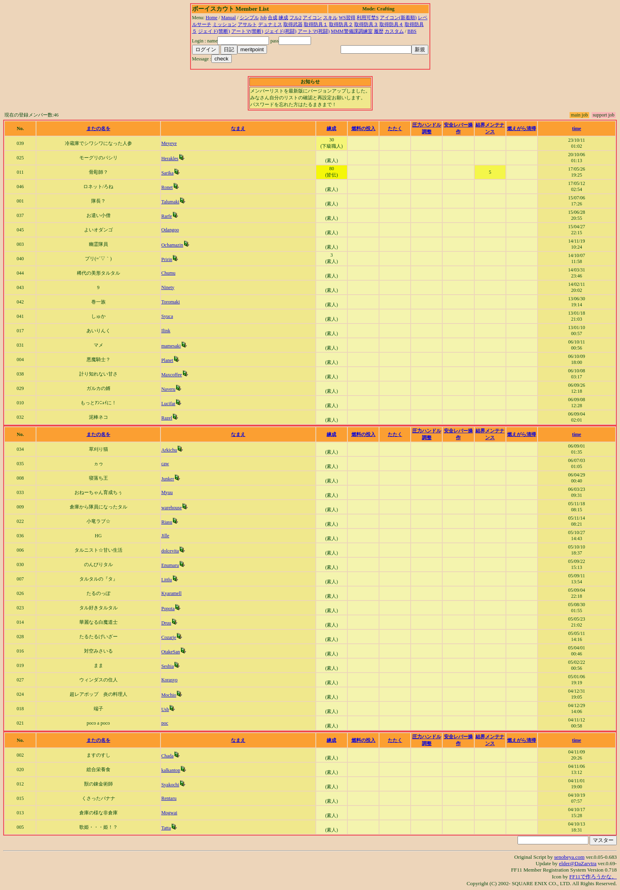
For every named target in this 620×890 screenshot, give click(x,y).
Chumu (168, 273)
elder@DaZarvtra (578, 863)
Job (263, 17)
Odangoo (170, 230)
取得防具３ (366, 24)
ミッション (225, 24)
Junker (167, 479)
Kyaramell (171, 593)
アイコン (312, 17)
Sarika (167, 173)
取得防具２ (341, 24)
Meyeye (169, 143)
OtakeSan (170, 652)
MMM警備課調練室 (352, 31)
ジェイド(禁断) (214, 31)
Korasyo (169, 680)
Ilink (166, 330)
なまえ (238, 128)
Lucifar (168, 403)
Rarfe (166, 216)
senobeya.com (569, 857)
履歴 (378, 31)
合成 (272, 17)
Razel (166, 418)
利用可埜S (368, 17)
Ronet (167, 187)
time (576, 128)
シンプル (249, 17)
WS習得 (347, 17)
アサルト (247, 24)
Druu (166, 623)
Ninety (168, 287)
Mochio (168, 695)
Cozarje (168, 637)
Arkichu (169, 450)
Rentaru (169, 798)
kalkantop (170, 770)
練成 (283, 17)
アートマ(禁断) (247, 31)
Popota (168, 608)
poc (164, 723)
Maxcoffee (171, 375)
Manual (228, 17)
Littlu (166, 580)
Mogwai (169, 813)
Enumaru (170, 565)
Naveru (168, 389)
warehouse (171, 507)
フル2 (295, 17)
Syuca (167, 316)
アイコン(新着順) (398, 17)
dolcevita (170, 551)
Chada (167, 756)
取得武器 (293, 24)
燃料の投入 (363, 128)
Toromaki (170, 302)
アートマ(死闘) (314, 31)
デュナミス (270, 24)
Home (211, 17)
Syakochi (170, 785)
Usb (165, 709)
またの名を (98, 128)
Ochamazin (172, 245)
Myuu (167, 492)
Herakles (170, 158)
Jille (165, 535)
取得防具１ (316, 24)
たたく (395, 128)
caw (165, 463)
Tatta (166, 828)
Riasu (166, 522)
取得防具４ (391, 24)
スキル (330, 17)
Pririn (166, 259)
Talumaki (170, 202)
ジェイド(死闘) (281, 31)
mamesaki (171, 346)
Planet (167, 360)
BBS (412, 31)
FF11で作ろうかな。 (593, 877)
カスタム (394, 31)
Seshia (167, 666)
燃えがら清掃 (521, 128)
